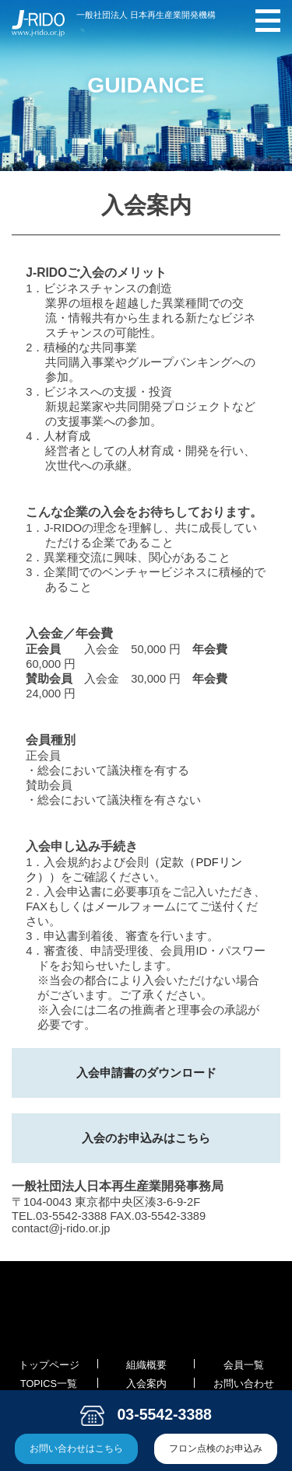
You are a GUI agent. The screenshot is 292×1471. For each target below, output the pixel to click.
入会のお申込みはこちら (146, 1138)
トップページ (49, 1365)
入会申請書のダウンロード (146, 1073)
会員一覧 (243, 1365)
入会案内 (146, 1383)
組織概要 (146, 1365)
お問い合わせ (243, 1383)
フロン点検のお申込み (215, 1448)
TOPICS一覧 (48, 1383)
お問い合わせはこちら (76, 1448)
